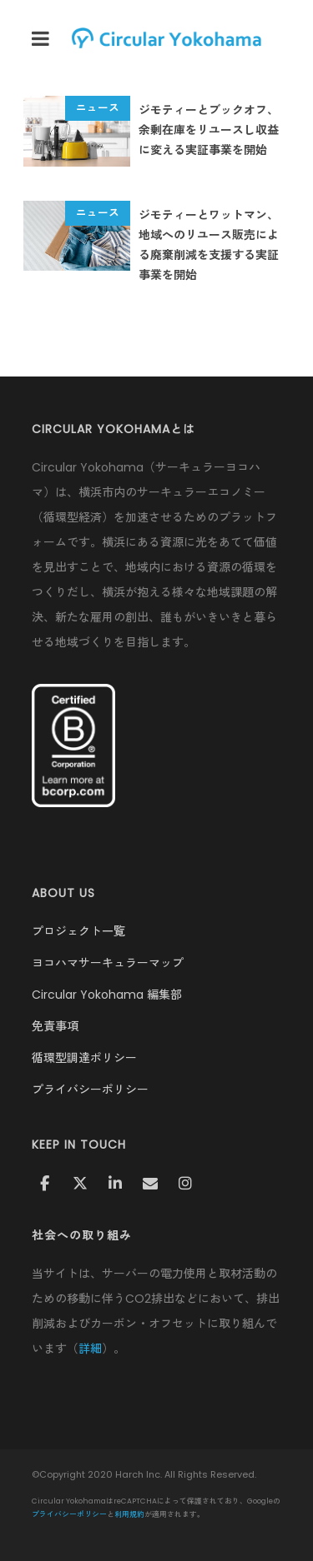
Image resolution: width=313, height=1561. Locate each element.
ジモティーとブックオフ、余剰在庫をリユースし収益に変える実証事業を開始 (209, 130)
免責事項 (55, 1026)
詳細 (90, 1348)
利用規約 (129, 1514)
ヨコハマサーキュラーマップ (108, 963)
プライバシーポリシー (90, 1089)
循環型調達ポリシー (84, 1058)
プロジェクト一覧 (78, 931)
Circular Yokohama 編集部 (107, 994)
